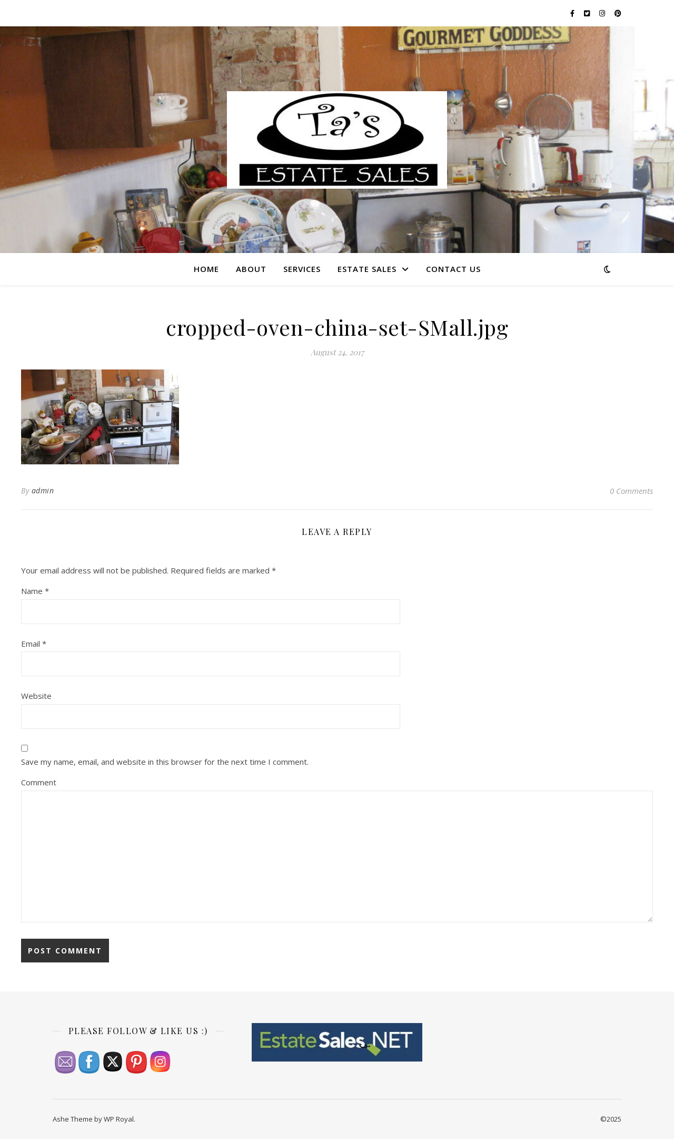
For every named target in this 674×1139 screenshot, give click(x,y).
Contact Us (453, 269)
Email (33, 643)
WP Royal (119, 1119)
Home (206, 269)
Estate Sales (367, 269)
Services (302, 269)
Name (35, 591)
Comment (38, 782)
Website (36, 695)
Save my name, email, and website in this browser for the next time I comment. (165, 761)
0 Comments (631, 490)
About (251, 269)
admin (43, 490)
